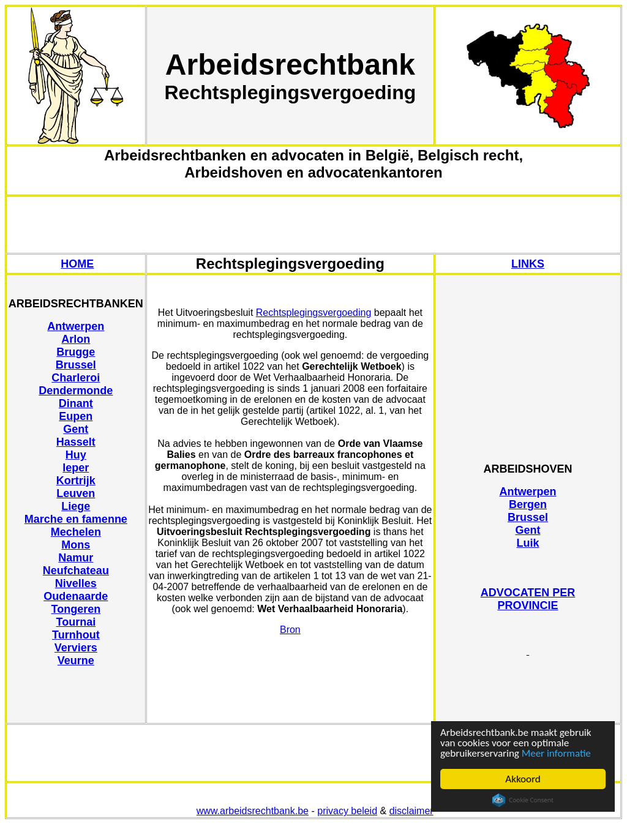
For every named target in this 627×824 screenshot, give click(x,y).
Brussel (76, 365)
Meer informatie (556, 753)
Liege (75, 506)
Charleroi (75, 378)
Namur (75, 558)
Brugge (75, 352)
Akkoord (522, 779)
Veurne (76, 660)
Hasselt (76, 442)
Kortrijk (76, 480)
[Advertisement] (313, 224)
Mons (75, 545)
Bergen (528, 504)
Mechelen (76, 532)
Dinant (76, 403)
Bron (290, 629)
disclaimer (411, 811)
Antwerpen (75, 326)
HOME (77, 264)
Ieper (75, 468)
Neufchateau (76, 570)
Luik (527, 543)
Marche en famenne (75, 519)
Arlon (75, 339)
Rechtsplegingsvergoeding (314, 312)
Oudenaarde (75, 596)
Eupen (75, 416)
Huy (76, 455)
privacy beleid (347, 811)
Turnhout (76, 635)
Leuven (75, 493)
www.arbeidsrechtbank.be (253, 811)
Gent (75, 429)
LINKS (527, 264)
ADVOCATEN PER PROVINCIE (528, 599)
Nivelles (76, 583)
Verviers (75, 648)
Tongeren (76, 609)
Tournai (76, 622)
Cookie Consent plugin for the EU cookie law (523, 800)
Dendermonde (76, 390)
